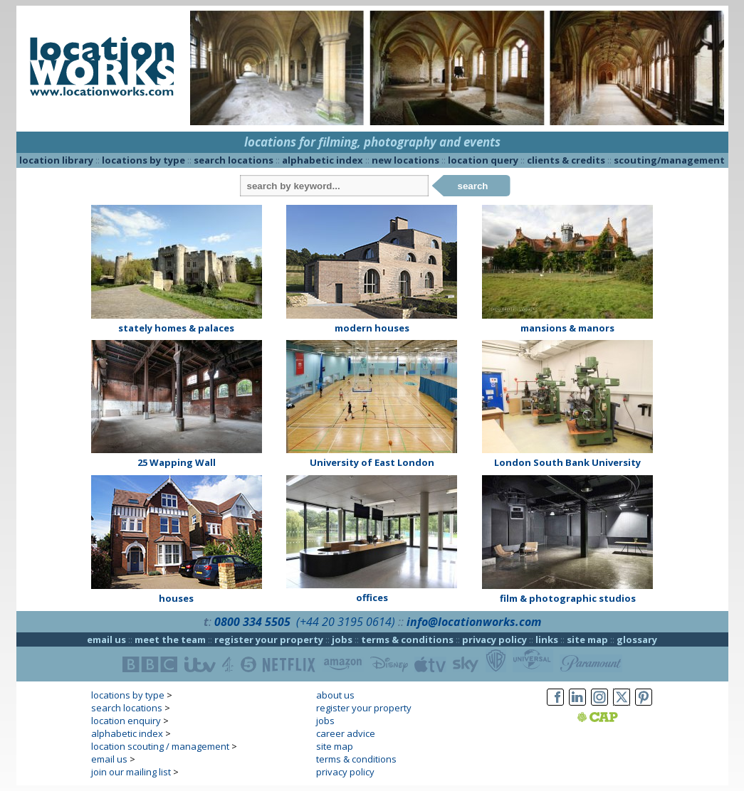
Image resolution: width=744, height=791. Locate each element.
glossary (637, 639)
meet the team (170, 639)
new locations (405, 160)
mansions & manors (567, 328)
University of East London (372, 462)
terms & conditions (407, 639)
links (546, 639)
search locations (233, 160)
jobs (342, 639)
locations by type (143, 160)
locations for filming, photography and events (372, 142)
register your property (268, 639)
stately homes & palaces (176, 328)
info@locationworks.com (474, 622)
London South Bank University (567, 462)
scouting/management (669, 160)
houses (176, 598)
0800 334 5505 (252, 622)
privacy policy (494, 639)
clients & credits (566, 160)
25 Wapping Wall (176, 462)
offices (372, 597)
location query (483, 160)
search (473, 186)
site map (587, 639)
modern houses (372, 328)
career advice (345, 733)
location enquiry (126, 720)
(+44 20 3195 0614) (345, 622)
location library (56, 160)
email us (106, 639)
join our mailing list (131, 771)
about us (335, 695)
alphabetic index (322, 160)
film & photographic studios (568, 598)
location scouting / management (160, 746)
